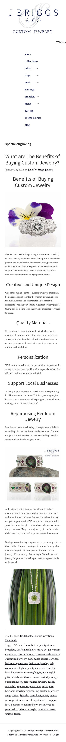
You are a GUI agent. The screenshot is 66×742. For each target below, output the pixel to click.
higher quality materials (32, 668)
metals (15, 677)
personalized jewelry (35, 682)
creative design (42, 650)
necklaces (25, 677)
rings (8, 695)
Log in (56, 734)
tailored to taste (46, 709)
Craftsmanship (25, 650)
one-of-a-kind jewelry (44, 677)
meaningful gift (32, 672)
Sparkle (24, 695)
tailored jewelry (32, 705)
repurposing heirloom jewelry (42, 691)
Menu (62, 42)
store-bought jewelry (36, 700)
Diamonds (11, 640)
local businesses (14, 672)
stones (19, 700)
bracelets (10, 650)
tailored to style (27, 709)
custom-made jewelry (48, 654)
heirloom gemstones (16, 663)
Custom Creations (43, 636)
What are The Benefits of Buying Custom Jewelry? (32, 159)
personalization (13, 682)
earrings (53, 659)
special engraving (39, 695)
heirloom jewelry (38, 663)
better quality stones (42, 645)
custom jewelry (26, 654)
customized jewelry (15, 659)
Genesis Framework (28, 734)
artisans (25, 645)
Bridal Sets (26, 636)
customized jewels (38, 659)
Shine (15, 695)
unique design (13, 714)
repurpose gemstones (29, 686)
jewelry (51, 668)
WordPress (45, 734)
